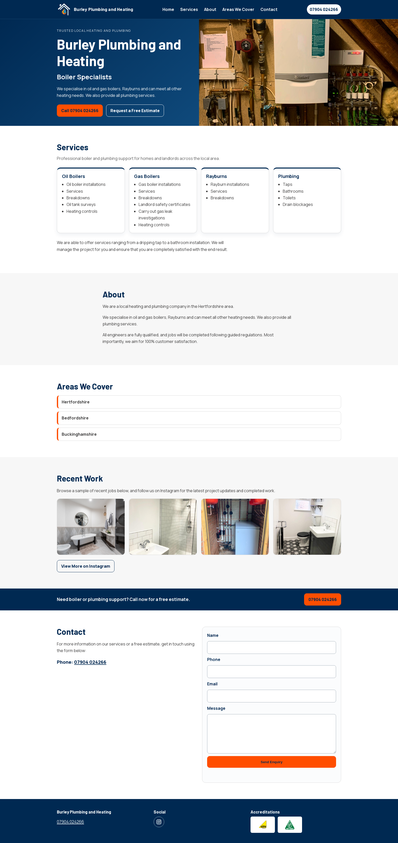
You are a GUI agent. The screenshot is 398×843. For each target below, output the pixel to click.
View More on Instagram (85, 566)
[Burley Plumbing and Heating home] (95, 9)
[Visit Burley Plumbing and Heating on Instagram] (159, 822)
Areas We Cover (238, 9)
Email (212, 684)
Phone (213, 659)
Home (168, 9)
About (210, 9)
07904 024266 (324, 9)
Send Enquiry (272, 762)
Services (189, 9)
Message (216, 708)
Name (213, 635)
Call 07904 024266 (79, 110)
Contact (268, 9)
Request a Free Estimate (135, 110)
